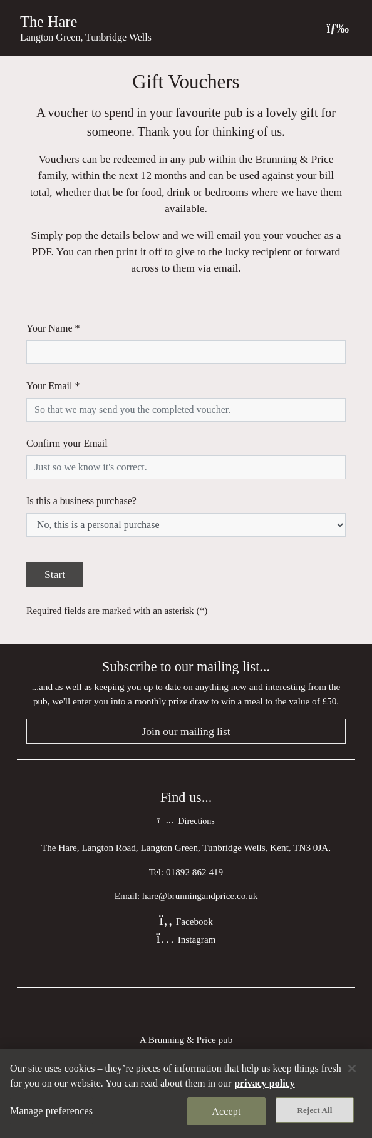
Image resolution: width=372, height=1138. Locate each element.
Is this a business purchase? (81, 500)
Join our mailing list (186, 731)
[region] (186, 1093)
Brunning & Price (182, 1039)
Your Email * (53, 385)
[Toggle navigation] (337, 28)
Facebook (186, 921)
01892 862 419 (194, 871)
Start (54, 574)
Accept (226, 1111)
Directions (185, 821)
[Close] (352, 1068)
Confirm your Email (67, 443)
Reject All (315, 1110)
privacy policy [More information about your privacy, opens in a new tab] (264, 1083)
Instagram (186, 939)
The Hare (48, 21)
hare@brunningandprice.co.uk (199, 895)
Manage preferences (51, 1110)
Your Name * (53, 328)
